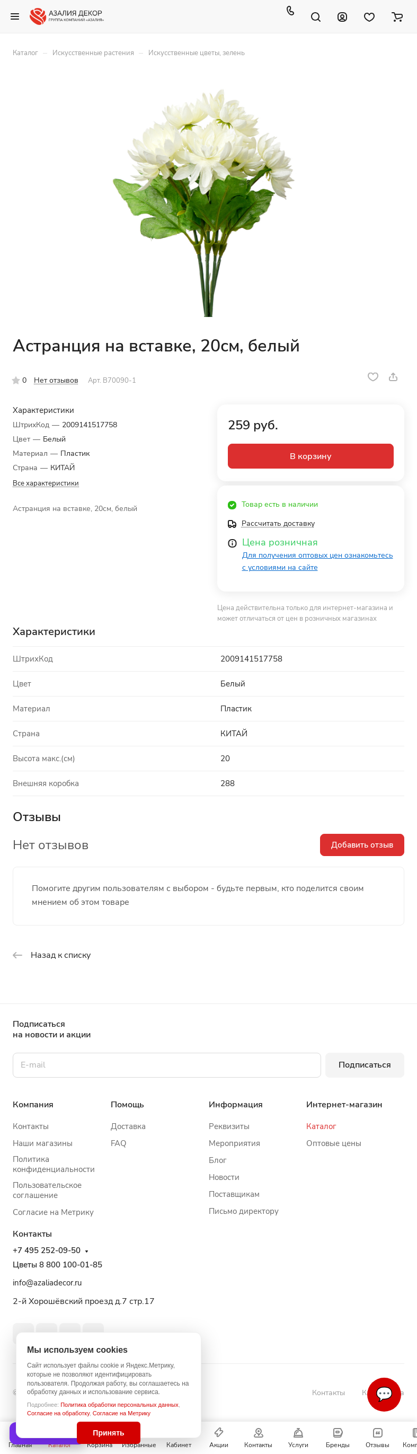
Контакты (31, 1126)
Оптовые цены (333, 1143)
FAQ (119, 1143)
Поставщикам (234, 1194)
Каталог (321, 1126)
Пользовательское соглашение (47, 1190)
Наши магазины (43, 1143)
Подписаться (365, 1065)
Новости (224, 1177)
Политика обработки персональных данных (119, 1405)
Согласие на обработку (58, 1413)
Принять (108, 1433)
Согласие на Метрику (121, 1413)
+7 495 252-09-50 (47, 1251)
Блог (218, 1160)
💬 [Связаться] (384, 1394)
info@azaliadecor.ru (47, 1282)
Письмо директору (244, 1211)
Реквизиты (229, 1126)
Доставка (128, 1126)
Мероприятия (234, 1143)
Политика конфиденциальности (54, 1164)
